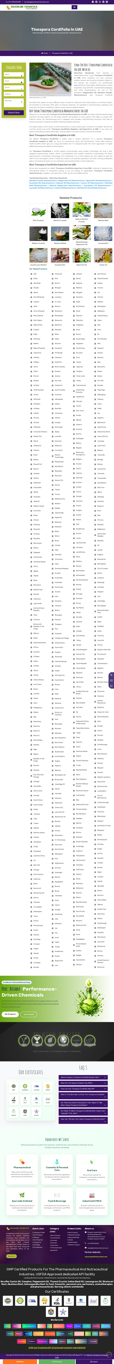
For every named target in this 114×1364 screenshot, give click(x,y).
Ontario (56, 831)
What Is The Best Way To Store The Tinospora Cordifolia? (82, 1094)
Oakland (56, 826)
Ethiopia (34, 656)
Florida (34, 958)
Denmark (77, 478)
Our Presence (37, 1240)
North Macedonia (80, 580)
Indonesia (56, 923)
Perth (76, 934)
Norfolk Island (79, 814)
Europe (77, 415)
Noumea (98, 357)
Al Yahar (34, 385)
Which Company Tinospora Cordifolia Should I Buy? (80, 1077)
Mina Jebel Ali (36, 316)
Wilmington (57, 854)
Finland (77, 487)
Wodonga (99, 497)
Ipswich (98, 867)
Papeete (99, 348)
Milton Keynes (100, 754)
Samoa (77, 717)
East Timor (78, 410)
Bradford (99, 707)
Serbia (77, 612)
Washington (36, 911)
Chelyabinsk (79, 855)
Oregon (34, 949)
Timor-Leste (79, 376)
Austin (34, 930)
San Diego (35, 939)
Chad (33, 615)
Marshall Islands (80, 770)
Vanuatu (77, 742)
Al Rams (34, 450)
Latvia (77, 538)
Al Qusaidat (35, 487)
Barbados (56, 527)
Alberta (77, 823)
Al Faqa (34, 418)
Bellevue (56, 770)
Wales (97, 622)
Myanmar (78, 297)
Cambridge (78, 846)
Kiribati (77, 756)
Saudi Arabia (79, 339)
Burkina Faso (36, 589)
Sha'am (34, 376)
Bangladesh (57, 882)
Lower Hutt (99, 446)
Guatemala (57, 587)
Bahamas (56, 522)
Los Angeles (36, 907)
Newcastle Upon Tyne (101, 611)
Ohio (55, 278)
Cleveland (57, 348)
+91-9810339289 (13, 2)
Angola (34, 576)
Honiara (98, 353)
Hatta (34, 367)
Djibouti (34, 633)
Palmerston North (102, 432)
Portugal (77, 594)
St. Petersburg (58, 840)
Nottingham (100, 605)
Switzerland (79, 636)
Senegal (34, 781)
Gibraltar (77, 673)
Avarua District (101, 436)
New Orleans (57, 292)
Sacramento (58, 680)
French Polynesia (80, 761)
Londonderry (100, 791)
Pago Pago (99, 390)
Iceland (77, 515)
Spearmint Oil (81, 265)
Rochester (57, 311)
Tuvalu (77, 765)
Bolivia (55, 536)
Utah (55, 689)
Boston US (35, 888)
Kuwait (56, 956)
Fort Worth (57, 450)
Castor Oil (103, 265)
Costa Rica (57, 559)
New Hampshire (59, 738)
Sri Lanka (77, 353)
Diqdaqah (35, 552)
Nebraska (56, 733)
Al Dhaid (34, 357)
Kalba (33, 334)
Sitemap (35, 1237)
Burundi (34, 594)
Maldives (77, 288)
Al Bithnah (35, 483)
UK (96, 545)
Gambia (34, 666)
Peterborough (100, 744)
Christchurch (79, 860)
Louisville (56, 436)
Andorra (77, 424)
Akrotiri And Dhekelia (100, 535)
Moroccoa (99, 967)
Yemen (77, 406)
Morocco (35, 735)
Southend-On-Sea (102, 826)
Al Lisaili (34, 422)
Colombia (56, 554)
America (98, 956)
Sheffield (99, 626)
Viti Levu (99, 520)
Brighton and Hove (102, 777)
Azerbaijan (57, 872)
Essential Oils (60, 265)
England (98, 554)
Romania (77, 598)
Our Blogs (36, 1245)
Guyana (56, 592)
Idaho (55, 694)
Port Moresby (100, 339)
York (97, 596)
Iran (54, 928)
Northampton (100, 839)
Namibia (34, 745)
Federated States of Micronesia (81, 722)
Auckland (78, 828)
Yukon (98, 320)
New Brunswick (80, 902)
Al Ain (33, 306)
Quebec (77, 951)
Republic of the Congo (37, 760)
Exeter (98, 730)
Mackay (98, 464)
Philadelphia (79, 939)
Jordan (56, 947)
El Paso (34, 921)
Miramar (56, 821)
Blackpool (99, 830)
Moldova (77, 561)
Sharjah (34, 288)
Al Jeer (34, 394)
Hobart (98, 371)
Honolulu (56, 666)
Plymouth (99, 691)
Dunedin (98, 385)
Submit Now (14, 112)
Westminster (58, 849)
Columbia (56, 793)
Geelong (98, 399)
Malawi (34, 712)
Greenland (57, 582)
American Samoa (80, 790)
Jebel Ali (34, 501)
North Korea (79, 306)
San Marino (78, 608)
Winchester (99, 946)
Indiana (56, 404)
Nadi (97, 515)
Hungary (77, 510)
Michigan (56, 288)
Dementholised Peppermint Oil (81, 243)
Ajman (34, 292)
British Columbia (80, 842)
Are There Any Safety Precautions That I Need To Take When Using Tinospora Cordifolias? (81, 1104)
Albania (77, 420)
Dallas (55, 339)
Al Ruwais (35, 339)
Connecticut (58, 708)
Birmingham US (59, 775)
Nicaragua (57, 615)
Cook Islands (79, 795)
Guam (76, 747)
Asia (55, 858)
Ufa (97, 292)
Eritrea (34, 647)
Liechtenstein (79, 543)
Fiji (75, 712)
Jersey (77, 687)
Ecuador (56, 573)
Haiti (55, 596)
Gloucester (99, 782)
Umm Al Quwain (37, 311)
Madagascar (36, 707)
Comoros (35, 619)
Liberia (34, 698)
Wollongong (99, 394)
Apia (97, 362)
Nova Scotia (79, 911)
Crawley (98, 863)
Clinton (56, 789)
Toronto (98, 288)
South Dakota (58, 756)
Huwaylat (35, 497)
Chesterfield (100, 900)
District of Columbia (57, 714)
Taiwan (77, 362)
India (55, 919)
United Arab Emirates (78, 391)
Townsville (99, 455)
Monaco (77, 566)
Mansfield (99, 886)
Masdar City (36, 436)
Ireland (77, 519)
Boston (77, 832)
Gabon (34, 661)
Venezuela (57, 657)
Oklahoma (57, 446)
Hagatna (99, 418)
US (32, 860)
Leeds (98, 631)
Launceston (100, 469)
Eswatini (35, 652)
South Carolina (58, 390)
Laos (55, 965)
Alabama (56, 698)
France (77, 492)
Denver (34, 897)
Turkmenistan (79, 385)
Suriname (57, 633)
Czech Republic (80, 663)
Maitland (98, 524)
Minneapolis (57, 316)
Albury (98, 492)
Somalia (34, 795)
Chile (55, 550)
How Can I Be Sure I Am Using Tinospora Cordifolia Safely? (83, 1119)
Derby (98, 687)
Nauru (76, 774)
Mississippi (57, 724)
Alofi (97, 343)
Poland (77, 589)
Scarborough (100, 923)
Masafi (34, 441)
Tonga (76, 733)
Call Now (20, 1362)
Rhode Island (58, 752)
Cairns (98, 404)
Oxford (98, 645)
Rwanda (34, 770)
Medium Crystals (38, 243)
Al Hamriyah (36, 557)
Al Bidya (34, 362)
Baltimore (57, 325)
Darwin (98, 376)
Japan (55, 942)
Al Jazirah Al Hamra (38, 432)
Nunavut (77, 920)
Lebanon (77, 274)
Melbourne (78, 888)
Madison (56, 503)
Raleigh (56, 508)
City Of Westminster (100, 797)
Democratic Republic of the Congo (37, 626)
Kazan (76, 879)
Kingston (99, 506)
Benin (33, 580)
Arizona (56, 376)
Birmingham (100, 564)
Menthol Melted (60, 243)
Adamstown (100, 427)
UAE (33, 274)
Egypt (34, 638)
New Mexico (57, 466)
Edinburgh (99, 582)
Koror (97, 511)
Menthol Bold (103, 220)
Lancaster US (58, 812)
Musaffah (35, 538)
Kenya (34, 689)
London (98, 550)
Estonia (77, 482)
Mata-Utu (99, 487)
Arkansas (56, 703)
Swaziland (35, 851)
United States (58, 643)
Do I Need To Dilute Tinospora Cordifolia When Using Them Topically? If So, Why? (83, 1112)
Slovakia (77, 617)
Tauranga (99, 441)
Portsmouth (100, 654)
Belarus (77, 443)
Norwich (98, 673)
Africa (34, 566)
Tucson (56, 494)
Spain (76, 626)
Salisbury (99, 758)
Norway (77, 584)
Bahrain (56, 877)
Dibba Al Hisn (36, 325)
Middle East (99, 529)
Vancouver (57, 844)
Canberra (78, 851)
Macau (77, 278)
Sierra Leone (36, 791)
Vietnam (77, 401)
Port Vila (98, 381)
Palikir (98, 408)
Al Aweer (35, 408)
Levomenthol (103, 243)
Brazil (55, 540)
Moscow (77, 893)
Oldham (98, 904)
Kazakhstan (57, 951)
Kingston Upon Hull (102, 649)
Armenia (56, 868)
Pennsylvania (36, 925)
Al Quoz (34, 520)
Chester (98, 772)
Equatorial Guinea (38, 642)
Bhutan (56, 886)
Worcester (99, 914)
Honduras (56, 601)
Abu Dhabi (35, 283)
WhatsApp (57, 1362)
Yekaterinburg (100, 316)
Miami (55, 334)
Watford (98, 895)
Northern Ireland (101, 682)
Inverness (99, 812)
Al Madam (35, 404)
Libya (33, 703)
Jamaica (56, 605)
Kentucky (57, 441)
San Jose (56, 381)
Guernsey (78, 677)
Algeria (34, 571)
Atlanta (56, 418)
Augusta (56, 766)
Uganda (34, 828)
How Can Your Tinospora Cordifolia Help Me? (78, 1089)
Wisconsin (57, 475)
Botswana (35, 585)
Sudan (34, 809)
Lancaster (99, 942)
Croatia (77, 464)
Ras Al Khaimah (37, 297)
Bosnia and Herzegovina (79, 454)
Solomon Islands (80, 751)
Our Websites (37, 1247)
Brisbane (77, 837)
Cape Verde (35, 603)
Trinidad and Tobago (60, 638)
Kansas (56, 485)
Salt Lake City (58, 675)
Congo (34, 846)
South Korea (79, 348)
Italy (76, 524)
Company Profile (38, 1232)
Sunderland (99, 807)
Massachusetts (37, 893)
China (55, 900)
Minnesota (57, 320)
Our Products (10, 1014)
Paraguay (57, 624)
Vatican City (79, 654)
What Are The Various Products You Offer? (77, 1083)
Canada (56, 545)
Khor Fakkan (36, 320)
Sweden (77, 631)
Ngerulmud (99, 422)
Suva (97, 329)
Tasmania (99, 473)
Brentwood (99, 937)
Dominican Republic (60, 568)
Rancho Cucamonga (57, 456)
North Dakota (58, 747)
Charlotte (57, 362)
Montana (56, 728)
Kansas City (57, 480)
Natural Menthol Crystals (81, 220)
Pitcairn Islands (80, 809)
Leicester (99, 640)
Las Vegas (35, 962)
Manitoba (78, 883)
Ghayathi (35, 529)
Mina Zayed (35, 543)
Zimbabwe (35, 842)
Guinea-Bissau (37, 680)
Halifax (98, 918)
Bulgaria (77, 459)
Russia (77, 334)
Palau (76, 737)
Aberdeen (99, 659)
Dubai (33, 278)
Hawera (77, 874)
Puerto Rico (57, 647)
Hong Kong (57, 914)
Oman (76, 311)
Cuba (55, 564)
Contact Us (36, 1242)
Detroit (56, 283)
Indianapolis (57, 399)
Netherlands (79, 575)
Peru (55, 629)
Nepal (76, 302)
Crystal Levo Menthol (38, 265)
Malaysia (77, 283)
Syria (76, 357)
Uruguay (56, 652)
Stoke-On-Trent (101, 712)
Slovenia (77, 622)
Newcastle (78, 907)
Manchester (100, 559)
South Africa (36, 800)
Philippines (78, 325)
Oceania (77, 698)
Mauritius (35, 726)
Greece (77, 506)
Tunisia (34, 823)
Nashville (56, 408)
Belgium (77, 448)
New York (35, 865)
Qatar (76, 329)
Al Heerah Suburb (38, 562)
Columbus (57, 357)
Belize (55, 531)
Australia (77, 707)
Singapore (78, 343)
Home (44, 53)
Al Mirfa (34, 478)
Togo (33, 819)
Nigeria (34, 754)
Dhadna (34, 381)
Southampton (100, 663)
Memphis (99, 540)
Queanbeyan (100, 483)
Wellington (99, 311)
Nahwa (34, 459)
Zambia (34, 837)
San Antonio (100, 274)
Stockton (57, 394)
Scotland (99, 587)
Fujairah (34, 302)
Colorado (35, 902)
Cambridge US (58, 784)
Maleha (34, 343)
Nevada (34, 967)
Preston (98, 735)
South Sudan (36, 805)
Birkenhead (99, 816)
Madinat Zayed (37, 506)
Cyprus (56, 905)
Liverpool (99, 578)
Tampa (56, 489)
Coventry (99, 636)
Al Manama (35, 446)
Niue (76, 800)
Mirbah (34, 492)
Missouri (56, 306)
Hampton (56, 798)
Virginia (56, 761)
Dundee (98, 726)
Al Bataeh (35, 427)
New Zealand (79, 703)
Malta (76, 557)
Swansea (99, 696)
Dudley (98, 849)
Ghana (34, 670)
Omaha (56, 684)
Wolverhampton (101, 717)
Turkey (77, 381)
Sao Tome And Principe (37, 776)
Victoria (98, 297)
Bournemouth (100, 786)
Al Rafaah (35, 399)
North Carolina (58, 367)
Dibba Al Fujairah (37, 348)
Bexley (98, 835)
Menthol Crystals (60, 220)
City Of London (101, 568)
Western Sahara (37, 832)
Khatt (34, 455)
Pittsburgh (57, 353)
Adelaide (77, 818)
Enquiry (94, 1362)
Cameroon (35, 599)
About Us (11, 1256)
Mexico (56, 610)
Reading (98, 740)
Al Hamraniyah (37, 390)
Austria (77, 434)
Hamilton (99, 501)
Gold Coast (78, 869)
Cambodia (57, 896)
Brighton (99, 668)
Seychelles (35, 786)
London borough (101, 802)
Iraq (54, 933)
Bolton (98, 891)
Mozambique (36, 740)
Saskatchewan (101, 278)
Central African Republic (37, 609)
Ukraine (77, 645)
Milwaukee (57, 471)
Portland (35, 944)
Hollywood (57, 803)
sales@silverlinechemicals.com (36, 2)
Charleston (57, 385)
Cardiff (98, 617)
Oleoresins (54, 1245)
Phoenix (56, 371)
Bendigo (98, 459)
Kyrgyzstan (57, 961)
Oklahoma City (58, 499)
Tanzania (35, 814)
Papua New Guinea (81, 728)
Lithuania (78, 547)
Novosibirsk (78, 916)
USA (97, 325)
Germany (78, 501)
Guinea (34, 675)
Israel (55, 937)
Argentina (57, 517)
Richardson (57, 835)
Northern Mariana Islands (80, 785)
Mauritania (35, 721)
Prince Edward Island (79, 945)
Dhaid (33, 515)
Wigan (98, 872)
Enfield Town (100, 909)
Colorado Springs (59, 661)
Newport (99, 768)
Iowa (55, 719)
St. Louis (56, 302)
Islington (98, 821)
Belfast (98, 677)
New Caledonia (79, 779)
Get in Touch (29, 1014)
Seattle (34, 935)
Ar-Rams (35, 534)
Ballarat (98, 450)
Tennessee (57, 413)
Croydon (98, 877)
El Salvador (57, 578)
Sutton (98, 853)
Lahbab (34, 413)
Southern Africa (37, 856)
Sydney (98, 283)
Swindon (98, 858)
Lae (97, 413)
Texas (34, 916)
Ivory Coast (36, 684)
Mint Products (38, 220)
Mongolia (77, 292)
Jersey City (57, 807)
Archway (99, 844)
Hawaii (55, 670)
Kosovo (77, 533)
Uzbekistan (78, 397)
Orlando (34, 953)
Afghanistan (58, 863)
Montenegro (79, 571)
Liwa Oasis (35, 511)
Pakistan (77, 316)
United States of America (101, 961)
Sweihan (35, 473)
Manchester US (59, 817)
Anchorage (57, 427)
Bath (97, 721)
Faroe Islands (79, 668)
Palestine (78, 320)
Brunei (55, 891)
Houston (56, 343)
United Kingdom (80, 649)
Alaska (55, 432)
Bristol (98, 573)
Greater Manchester (100, 702)
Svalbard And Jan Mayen (80, 692)
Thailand (77, 371)
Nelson (77, 897)
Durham (98, 763)
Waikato (98, 302)
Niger (33, 749)
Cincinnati (57, 274)
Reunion (34, 765)
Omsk (76, 930)
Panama (56, 619)
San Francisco (36, 874)
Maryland (56, 329)
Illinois (34, 884)
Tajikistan (78, 367)
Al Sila (34, 371)
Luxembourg (79, 552)
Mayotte (35, 731)
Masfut (34, 469)
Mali (33, 717)
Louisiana (56, 297)
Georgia (56, 422)
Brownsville (57, 779)
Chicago (34, 870)
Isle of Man (78, 682)
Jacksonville (58, 513)
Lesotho (34, 694)
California (35, 879)
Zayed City (35, 353)
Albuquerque (58, 462)
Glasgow (98, 592)
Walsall (98, 881)
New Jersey (57, 742)
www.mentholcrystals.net (96, 1257)
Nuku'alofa (99, 367)
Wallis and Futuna (80, 804)
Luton (98, 749)
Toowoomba (100, 478)
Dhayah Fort (36, 464)
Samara (77, 964)
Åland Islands (79, 659)
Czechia (77, 473)
